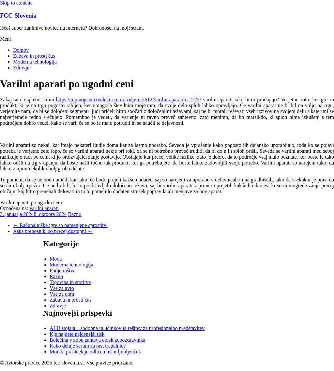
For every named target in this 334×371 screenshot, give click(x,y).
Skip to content (16, 3)
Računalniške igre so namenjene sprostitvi (60, 225)
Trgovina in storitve (70, 282)
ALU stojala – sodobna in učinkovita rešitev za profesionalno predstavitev (127, 328)
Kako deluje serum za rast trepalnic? (88, 346)
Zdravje (21, 67)
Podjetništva (62, 270)
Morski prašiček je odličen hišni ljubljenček (95, 351)
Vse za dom (62, 294)
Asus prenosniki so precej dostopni (53, 231)
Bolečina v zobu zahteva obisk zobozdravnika (97, 340)
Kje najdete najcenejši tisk (77, 334)
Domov (21, 50)
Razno (74, 214)
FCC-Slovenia (18, 15)
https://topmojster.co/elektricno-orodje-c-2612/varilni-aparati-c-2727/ (128, 99)
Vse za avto (62, 288)
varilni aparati (44, 208)
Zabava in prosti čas (34, 56)
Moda (56, 259)
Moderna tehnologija (35, 61)
